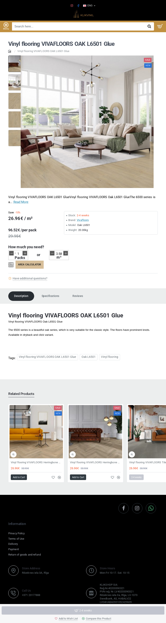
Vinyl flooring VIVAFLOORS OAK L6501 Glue (47, 356)
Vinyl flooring (109, 356)
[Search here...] (149, 26)
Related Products (21, 394)
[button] (66, 618)
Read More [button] (21, 202)
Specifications (50, 296)
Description (21, 296)
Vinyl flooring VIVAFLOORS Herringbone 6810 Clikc (95, 462)
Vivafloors (83, 220)
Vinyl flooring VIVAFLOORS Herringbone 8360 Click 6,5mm (36, 462)
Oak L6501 (89, 356)
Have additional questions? (30, 278)
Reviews (77, 296)
